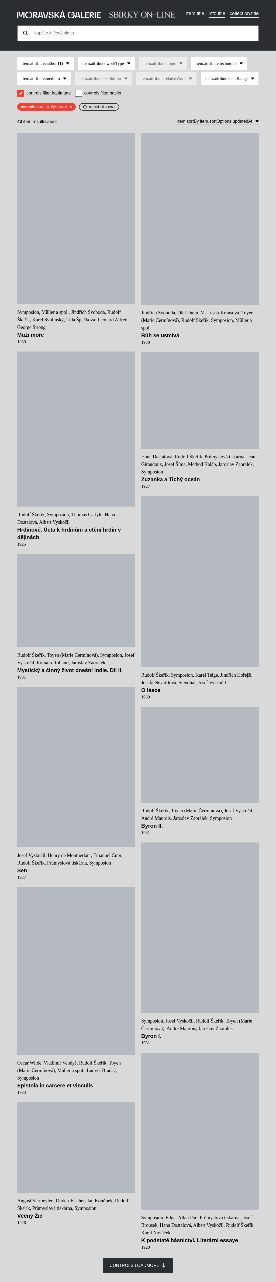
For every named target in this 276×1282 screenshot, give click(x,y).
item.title (195, 13)
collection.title (244, 13)
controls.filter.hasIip (102, 93)
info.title (217, 13)
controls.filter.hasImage (48, 93)
